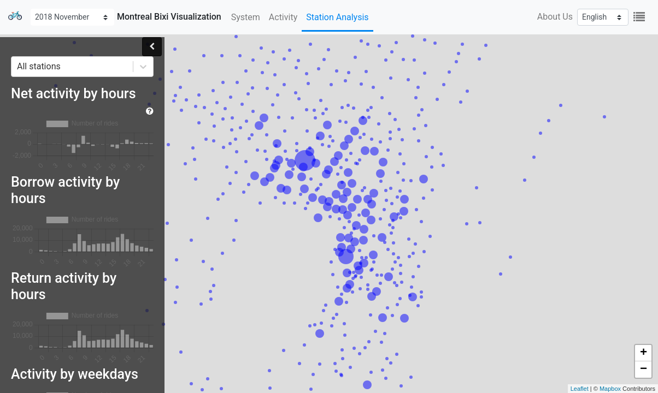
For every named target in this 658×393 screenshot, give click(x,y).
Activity (283, 17)
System (245, 17)
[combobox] (18, 66)
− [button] (643, 369)
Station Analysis (337, 17)
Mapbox (610, 388)
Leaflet (580, 388)
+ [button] (643, 353)
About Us (555, 16)
